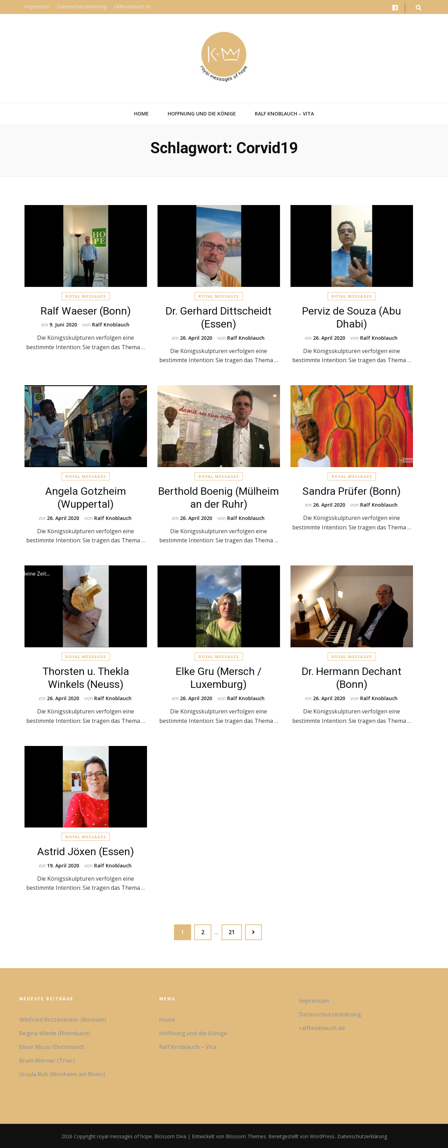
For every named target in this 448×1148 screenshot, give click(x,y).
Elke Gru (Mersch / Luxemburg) (218, 676)
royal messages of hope (124, 1135)
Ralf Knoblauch (111, 324)
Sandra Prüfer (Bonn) (351, 490)
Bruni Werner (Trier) (47, 1060)
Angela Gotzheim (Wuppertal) (85, 496)
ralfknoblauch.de (132, 6)
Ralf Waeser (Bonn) (86, 310)
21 (235, 929)
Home (141, 113)
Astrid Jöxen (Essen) (85, 851)
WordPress (322, 1135)
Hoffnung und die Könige (202, 113)
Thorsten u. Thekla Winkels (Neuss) (85, 676)
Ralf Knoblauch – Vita (284, 113)
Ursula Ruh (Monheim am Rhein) (62, 1073)
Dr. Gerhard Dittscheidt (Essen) (219, 316)
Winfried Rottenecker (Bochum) (62, 1019)
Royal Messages (85, 295)
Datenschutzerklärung (82, 6)
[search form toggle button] (418, 8)
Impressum (37, 6)
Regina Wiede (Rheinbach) (54, 1032)
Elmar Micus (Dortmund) (51, 1046)
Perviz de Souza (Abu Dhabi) (351, 316)
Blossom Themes (245, 1135)
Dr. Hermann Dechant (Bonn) (351, 676)
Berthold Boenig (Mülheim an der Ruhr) (218, 496)
